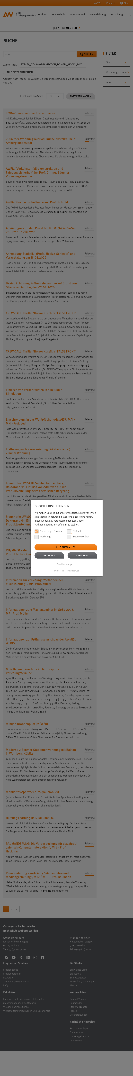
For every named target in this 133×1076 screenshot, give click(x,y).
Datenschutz (73, 571)
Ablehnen (49, 555)
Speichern (82, 555)
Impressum (59, 571)
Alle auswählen (66, 547)
